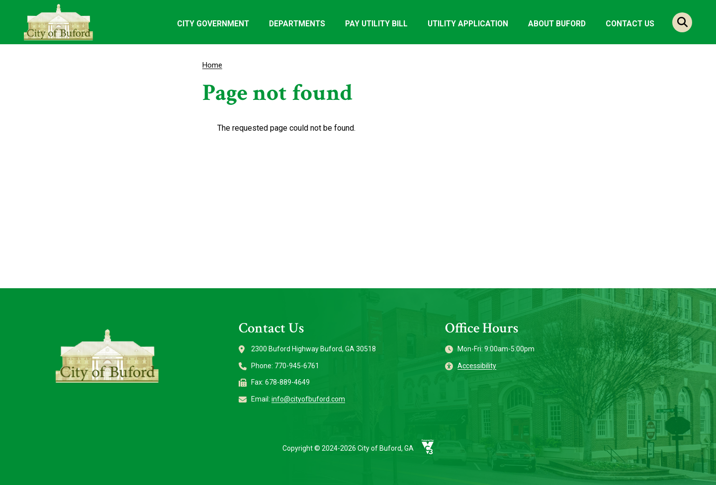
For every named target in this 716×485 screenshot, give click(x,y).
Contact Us (630, 23)
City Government (213, 23)
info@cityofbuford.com (308, 399)
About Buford (557, 23)
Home (212, 65)
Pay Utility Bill (376, 23)
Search (682, 22)
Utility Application (468, 23)
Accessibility (476, 366)
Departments (297, 23)
